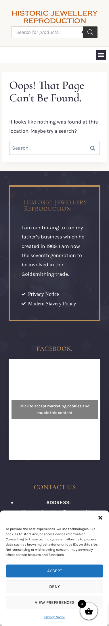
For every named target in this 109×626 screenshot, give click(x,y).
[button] (100, 518)
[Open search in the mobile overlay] (54, 32)
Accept (54, 570)
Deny (54, 586)
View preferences (54, 602)
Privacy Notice (54, 617)
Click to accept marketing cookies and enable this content (55, 409)
